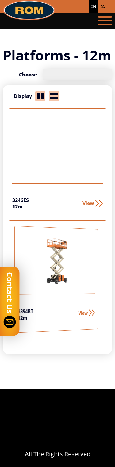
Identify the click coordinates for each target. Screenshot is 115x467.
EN (93, 6)
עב (103, 6)
